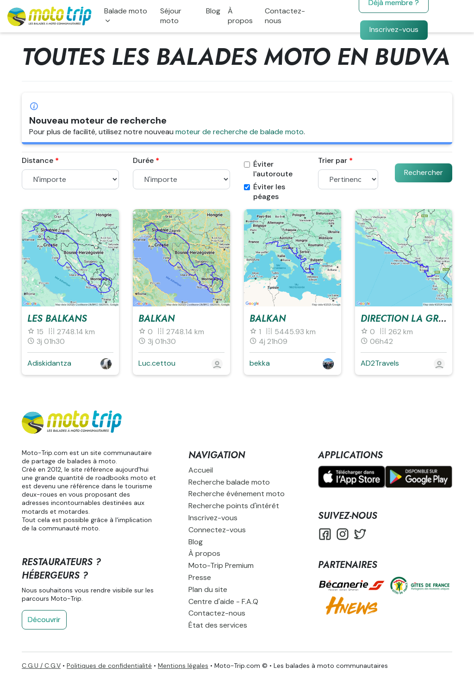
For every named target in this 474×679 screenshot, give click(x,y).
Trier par (332, 160)
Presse (199, 577)
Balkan (156, 318)
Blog (213, 11)
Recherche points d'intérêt (233, 506)
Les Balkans (57, 318)
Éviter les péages (264, 191)
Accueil (200, 470)
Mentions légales (183, 665)
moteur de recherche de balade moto (239, 132)
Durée (143, 160)
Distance (37, 160)
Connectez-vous (217, 530)
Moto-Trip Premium (221, 565)
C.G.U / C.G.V (41, 665)
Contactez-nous (285, 15)
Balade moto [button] (125, 11)
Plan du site (207, 589)
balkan (267, 318)
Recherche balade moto (229, 482)
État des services (217, 625)
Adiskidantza (49, 363)
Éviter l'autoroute (268, 169)
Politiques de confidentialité (109, 665)
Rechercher (423, 172)
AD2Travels (380, 363)
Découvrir (44, 619)
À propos (240, 15)
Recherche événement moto (236, 493)
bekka (259, 363)
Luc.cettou (156, 363)
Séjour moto (170, 15)
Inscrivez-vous (393, 29)
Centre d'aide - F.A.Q (223, 601)
